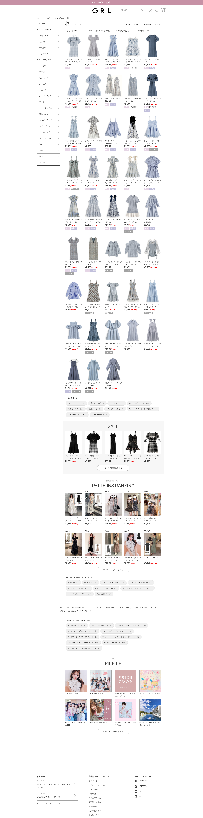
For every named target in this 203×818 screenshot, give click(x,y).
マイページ (93, 781)
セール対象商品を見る (113, 468)
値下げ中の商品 (95, 802)
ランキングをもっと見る (113, 570)
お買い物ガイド (95, 811)
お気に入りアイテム (97, 785)
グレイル (40, 18)
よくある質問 (94, 815)
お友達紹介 (93, 806)
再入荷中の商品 (95, 798)
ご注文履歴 (93, 789)
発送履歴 (92, 794)
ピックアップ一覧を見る (113, 732)
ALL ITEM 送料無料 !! (102, 2)
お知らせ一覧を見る (45, 803)
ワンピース (49, 18)
